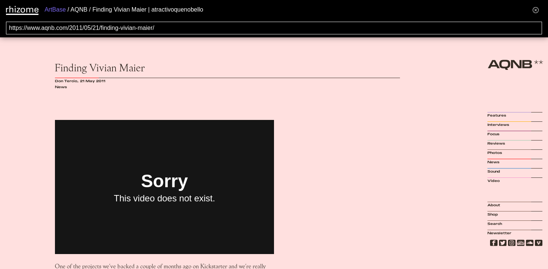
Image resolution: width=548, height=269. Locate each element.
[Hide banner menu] (535, 10)
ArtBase (55, 9)
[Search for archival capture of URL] (274, 28)
